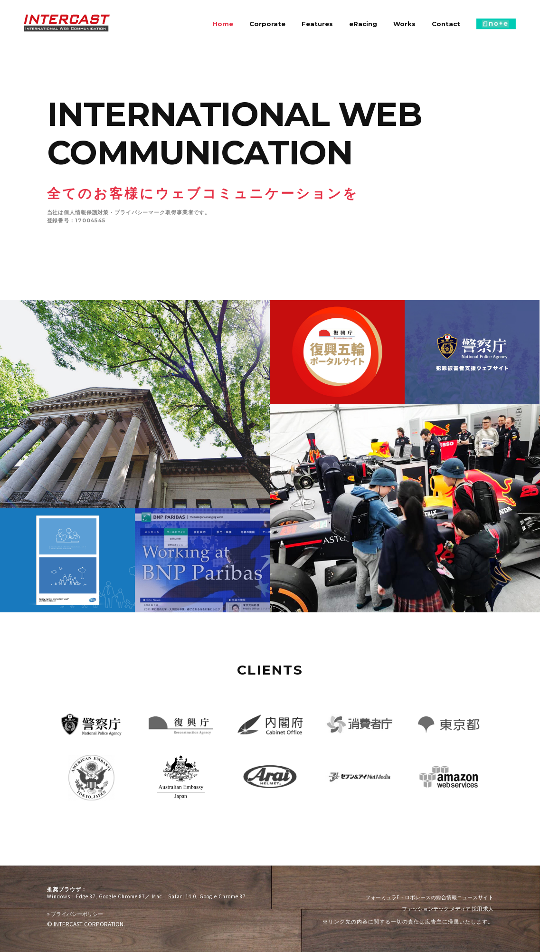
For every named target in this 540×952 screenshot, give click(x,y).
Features (317, 24)
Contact (446, 24)
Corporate (267, 24)
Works (404, 24)
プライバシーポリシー (75, 913)
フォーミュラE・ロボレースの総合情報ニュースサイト (429, 897)
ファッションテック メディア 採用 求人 (447, 908)
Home (223, 24)
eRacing (363, 24)
